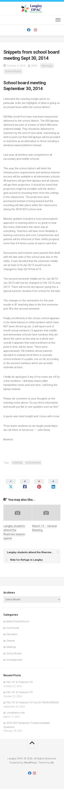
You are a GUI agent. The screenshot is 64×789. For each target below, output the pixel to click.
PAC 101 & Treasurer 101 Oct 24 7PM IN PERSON (32, 702)
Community (12, 628)
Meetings (47, 65)
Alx (52, 762)
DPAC (34, 65)
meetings (17, 462)
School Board (13, 71)
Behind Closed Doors (17, 621)
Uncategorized (14, 659)
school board (33, 462)
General (10, 640)
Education (11, 634)
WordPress (30, 762)
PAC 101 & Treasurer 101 (19, 682)
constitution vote (15, 712)
